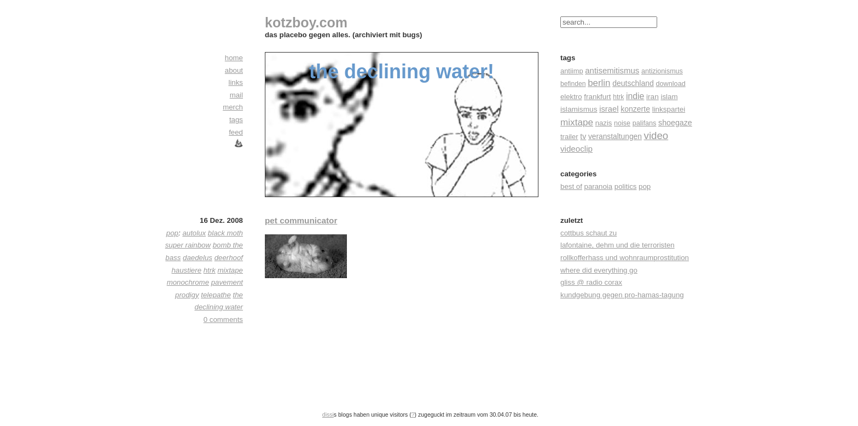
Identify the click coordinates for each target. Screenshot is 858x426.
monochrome (188, 282)
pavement (227, 282)
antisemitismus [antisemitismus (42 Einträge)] (612, 70)
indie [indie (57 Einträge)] (635, 96)
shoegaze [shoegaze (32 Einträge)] (675, 122)
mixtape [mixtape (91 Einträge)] (576, 122)
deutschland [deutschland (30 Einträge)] (633, 83)
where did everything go (598, 270)
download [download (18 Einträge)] (671, 84)
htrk (210, 270)
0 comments (223, 319)
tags (236, 120)
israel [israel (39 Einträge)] (608, 109)
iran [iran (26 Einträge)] (652, 97)
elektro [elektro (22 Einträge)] (571, 97)
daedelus (197, 258)
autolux (194, 233)
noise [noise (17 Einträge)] (622, 123)
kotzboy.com (306, 22)
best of (571, 186)
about (234, 70)
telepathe (216, 295)
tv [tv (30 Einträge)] (583, 136)
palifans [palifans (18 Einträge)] (645, 123)
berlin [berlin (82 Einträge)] (599, 83)
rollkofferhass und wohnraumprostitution (624, 258)
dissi (328, 414)
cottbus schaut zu (588, 233)
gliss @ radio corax (591, 282)
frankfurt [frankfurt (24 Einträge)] (597, 97)
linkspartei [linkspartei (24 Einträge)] (669, 109)
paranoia (598, 186)
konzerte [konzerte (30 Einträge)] (635, 109)
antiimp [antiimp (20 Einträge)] (571, 71)
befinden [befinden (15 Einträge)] (573, 84)
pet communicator (301, 220)
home (234, 58)
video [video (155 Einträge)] (656, 135)
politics (625, 186)
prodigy (187, 295)
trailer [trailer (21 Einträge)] (569, 137)
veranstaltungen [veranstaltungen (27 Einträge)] (615, 137)
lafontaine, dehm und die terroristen (617, 245)
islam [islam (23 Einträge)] (668, 97)
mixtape (230, 270)
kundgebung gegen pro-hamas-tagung (622, 295)
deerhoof (229, 258)
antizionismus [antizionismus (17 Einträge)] (662, 71)
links (235, 82)
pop (645, 186)
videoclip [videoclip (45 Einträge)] (576, 148)
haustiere (186, 270)
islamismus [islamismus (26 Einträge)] (578, 109)
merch (233, 107)
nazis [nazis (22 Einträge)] (603, 123)
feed (236, 132)
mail (236, 95)
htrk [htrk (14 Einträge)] (618, 97)
